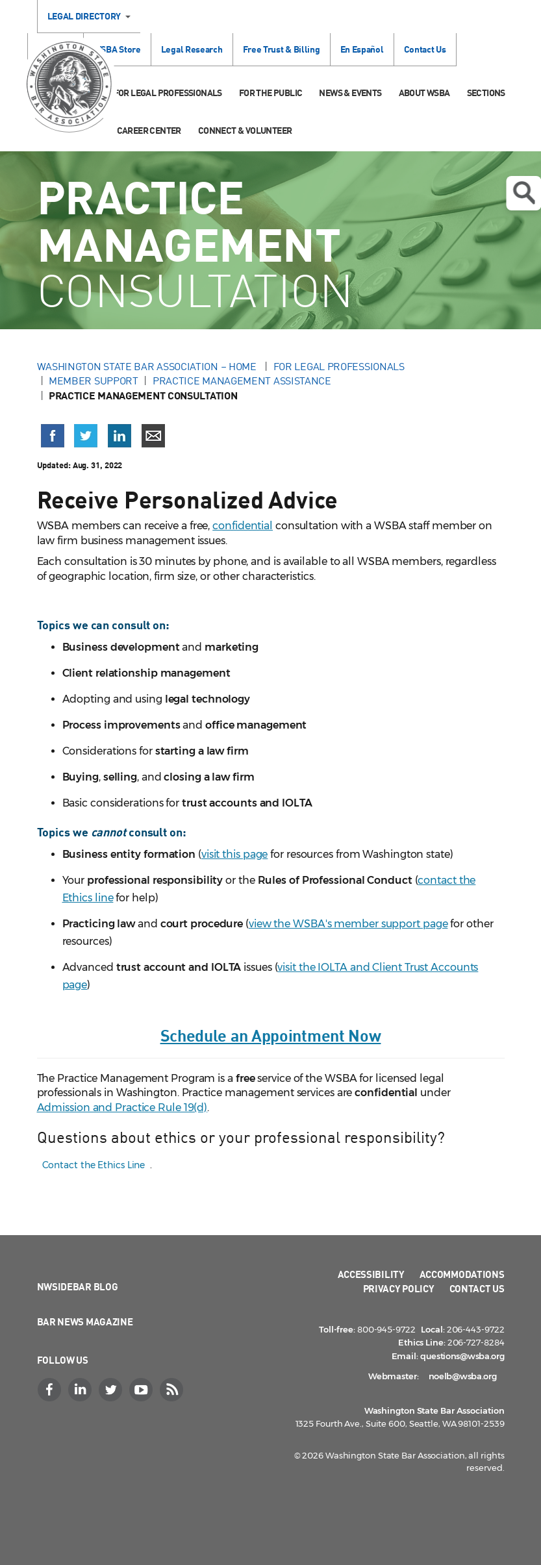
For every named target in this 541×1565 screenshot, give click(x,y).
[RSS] (173, 1389)
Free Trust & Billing (281, 49)
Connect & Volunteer (245, 130)
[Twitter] (112, 1389)
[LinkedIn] (82, 1389)
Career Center (149, 130)
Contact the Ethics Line (93, 1165)
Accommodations (462, 1274)
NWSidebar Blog (77, 1286)
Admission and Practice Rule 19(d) (122, 1107)
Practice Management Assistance (242, 380)
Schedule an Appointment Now (270, 1035)
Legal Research (192, 49)
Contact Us (425, 49)
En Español (362, 49)
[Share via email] (153, 435)
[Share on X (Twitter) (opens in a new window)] (85, 435)
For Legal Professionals (168, 92)
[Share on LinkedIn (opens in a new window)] (119, 435)
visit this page (234, 854)
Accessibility (371, 1274)
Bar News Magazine (85, 1321)
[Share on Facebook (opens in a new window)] (52, 435)
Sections (486, 92)
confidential (242, 526)
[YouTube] (143, 1389)
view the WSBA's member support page (348, 924)
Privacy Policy (398, 1288)
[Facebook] (51, 1389)
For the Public (271, 92)
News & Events (350, 92)
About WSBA (424, 92)
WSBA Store (117, 49)
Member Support (93, 380)
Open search (523, 193)
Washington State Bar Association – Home (148, 366)
